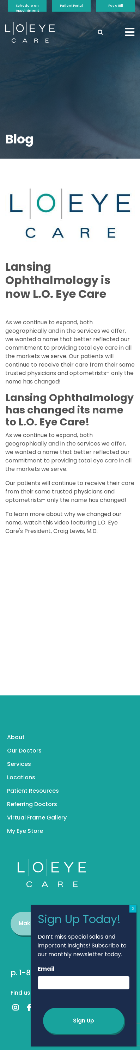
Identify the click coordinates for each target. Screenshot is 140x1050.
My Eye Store (25, 831)
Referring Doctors (32, 804)
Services (19, 764)
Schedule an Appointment (27, 8)
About (16, 737)
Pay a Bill (115, 6)
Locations (21, 777)
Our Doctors (24, 751)
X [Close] (133, 908)
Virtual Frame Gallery (37, 817)
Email (46, 969)
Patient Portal (71, 6)
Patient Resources (33, 791)
